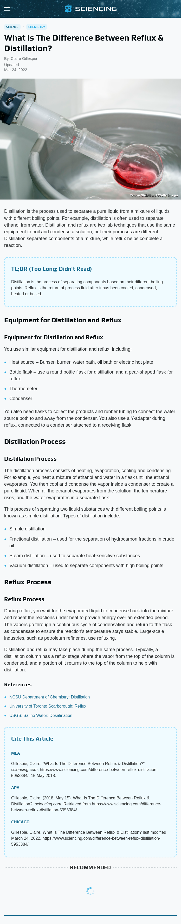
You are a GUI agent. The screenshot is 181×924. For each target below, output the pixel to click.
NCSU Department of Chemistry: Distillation (49, 697)
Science (12, 26)
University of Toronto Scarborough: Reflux (47, 706)
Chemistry (36, 26)
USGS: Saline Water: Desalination (40, 715)
